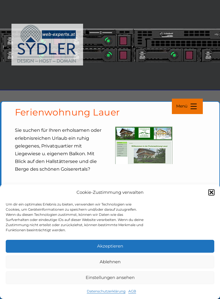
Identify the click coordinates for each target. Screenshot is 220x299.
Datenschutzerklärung (106, 291)
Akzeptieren (110, 246)
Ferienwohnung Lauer (67, 112)
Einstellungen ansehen (110, 277)
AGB (132, 291)
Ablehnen (110, 261)
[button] (211, 192)
